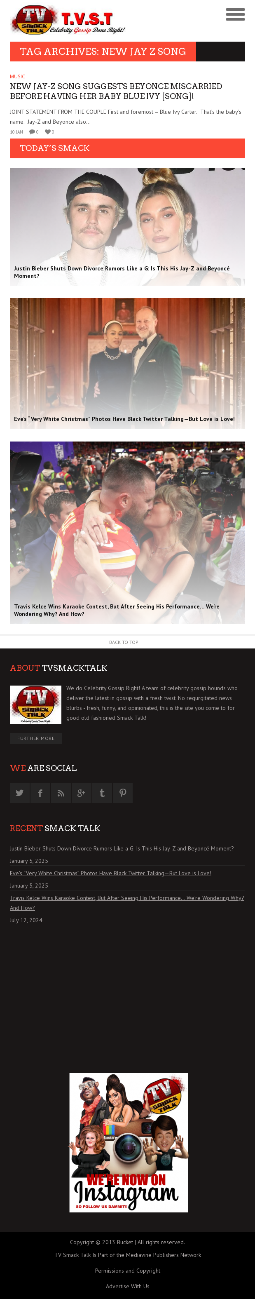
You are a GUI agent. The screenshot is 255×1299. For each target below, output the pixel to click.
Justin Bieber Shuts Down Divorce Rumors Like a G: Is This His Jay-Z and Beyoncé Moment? (122, 848)
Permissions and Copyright (127, 1270)
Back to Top (123, 642)
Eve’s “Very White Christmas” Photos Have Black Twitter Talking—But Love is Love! (110, 873)
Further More (36, 738)
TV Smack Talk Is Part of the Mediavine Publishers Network (127, 1255)
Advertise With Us (128, 1286)
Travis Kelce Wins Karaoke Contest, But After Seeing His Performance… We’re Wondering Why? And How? (127, 902)
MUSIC (17, 76)
